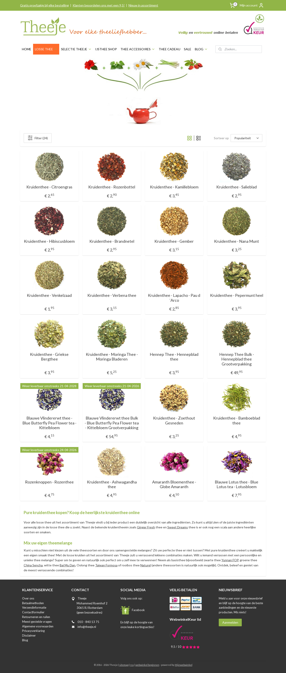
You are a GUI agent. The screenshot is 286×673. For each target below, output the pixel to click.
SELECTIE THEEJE (76, 49)
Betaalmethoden (33, 603)
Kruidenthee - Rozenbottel (111, 187)
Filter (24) (37, 138)
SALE (187, 49)
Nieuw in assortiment (143, 5)
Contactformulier (33, 612)
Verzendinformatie (34, 607)
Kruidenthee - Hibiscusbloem (49, 241)
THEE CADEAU (169, 49)
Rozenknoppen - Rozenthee (49, 482)
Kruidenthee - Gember (174, 241)
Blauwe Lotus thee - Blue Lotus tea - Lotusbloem (237, 484)
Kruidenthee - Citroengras (49, 187)
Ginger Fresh (146, 527)
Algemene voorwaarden (37, 626)
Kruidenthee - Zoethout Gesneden (174, 420)
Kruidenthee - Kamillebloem (174, 187)
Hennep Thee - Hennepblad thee (174, 357)
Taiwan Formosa (106, 565)
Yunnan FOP (229, 560)
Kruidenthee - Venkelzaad (49, 295)
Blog (25, 640)
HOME (26, 49)
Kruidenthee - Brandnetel (111, 241)
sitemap (123, 664)
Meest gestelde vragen (37, 621)
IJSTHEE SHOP (106, 49)
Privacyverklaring (33, 631)
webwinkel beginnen (147, 664)
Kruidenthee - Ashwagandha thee (112, 484)
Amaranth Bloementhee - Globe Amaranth (174, 484)
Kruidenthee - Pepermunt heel (236, 295)
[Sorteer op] (246, 138)
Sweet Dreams (177, 527)
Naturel (145, 565)
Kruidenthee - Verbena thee (111, 295)
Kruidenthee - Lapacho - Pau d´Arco (174, 298)
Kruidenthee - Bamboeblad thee (236, 420)
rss (132, 664)
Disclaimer (29, 635)
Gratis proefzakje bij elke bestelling (44, 5)
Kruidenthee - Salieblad (237, 187)
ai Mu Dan (68, 565)
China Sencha (33, 565)
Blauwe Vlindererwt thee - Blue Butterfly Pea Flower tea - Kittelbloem (49, 423)
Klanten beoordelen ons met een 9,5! (99, 5)
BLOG (201, 49)
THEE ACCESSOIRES (137, 49)
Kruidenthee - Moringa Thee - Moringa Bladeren (112, 357)
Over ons (28, 598)
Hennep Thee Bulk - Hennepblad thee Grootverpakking (236, 359)
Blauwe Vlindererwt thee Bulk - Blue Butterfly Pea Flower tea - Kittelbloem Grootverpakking (112, 423)
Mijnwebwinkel (183, 664)
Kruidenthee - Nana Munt (236, 241)
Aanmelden (230, 622)
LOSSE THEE (46, 49)
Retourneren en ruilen (36, 617)
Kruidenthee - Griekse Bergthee (49, 357)
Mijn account (252, 5)
